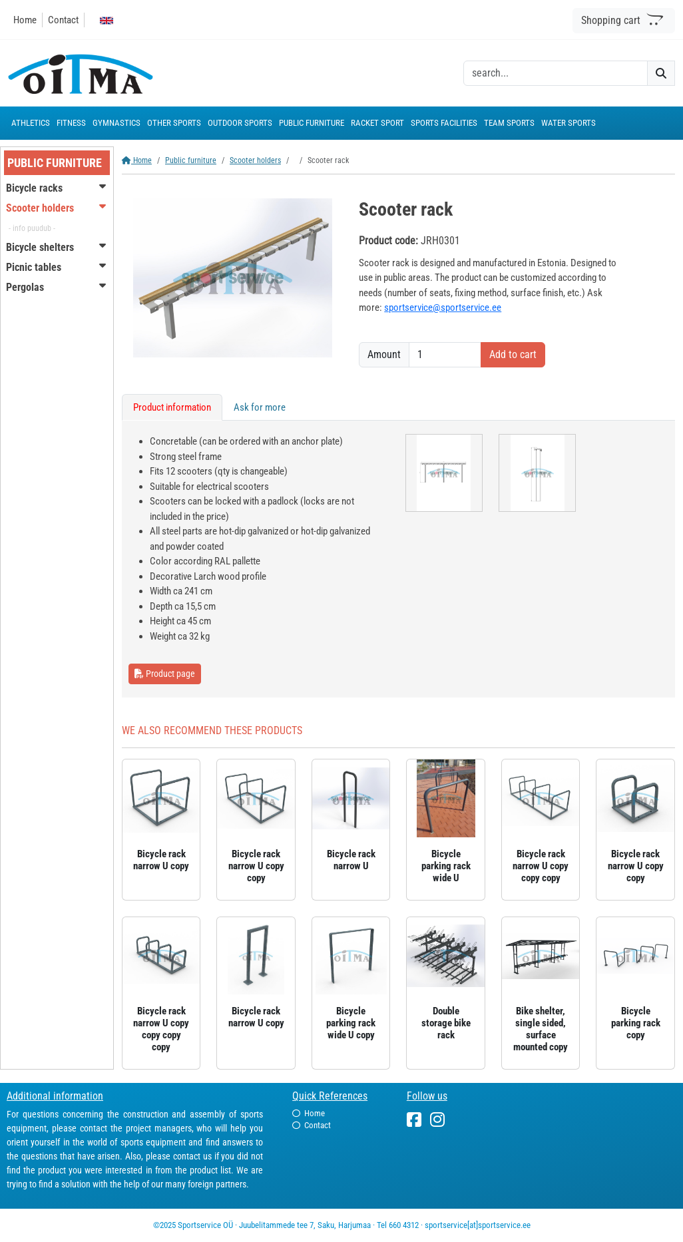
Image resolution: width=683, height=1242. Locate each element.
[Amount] (445, 354)
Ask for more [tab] (260, 407)
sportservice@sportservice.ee (442, 307)
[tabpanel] (398, 559)
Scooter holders (255, 160)
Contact (63, 20)
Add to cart (513, 354)
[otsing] (555, 73)
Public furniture (190, 160)
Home (25, 20)
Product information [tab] (172, 407)
